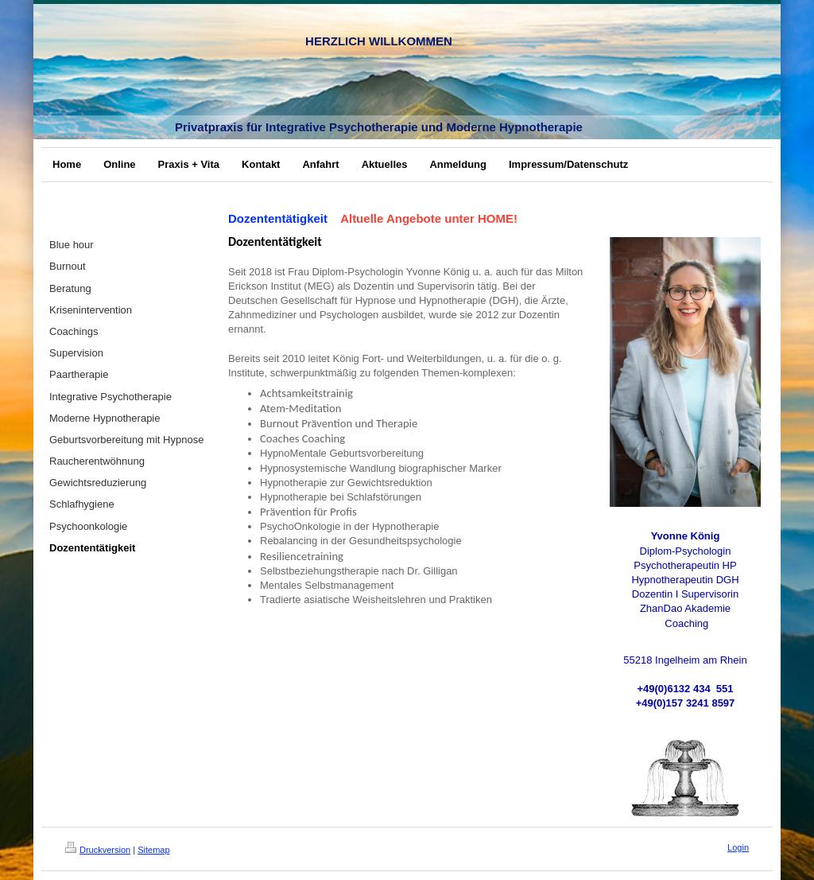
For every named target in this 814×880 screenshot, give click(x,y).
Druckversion (97, 850)
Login (738, 847)
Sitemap (153, 850)
